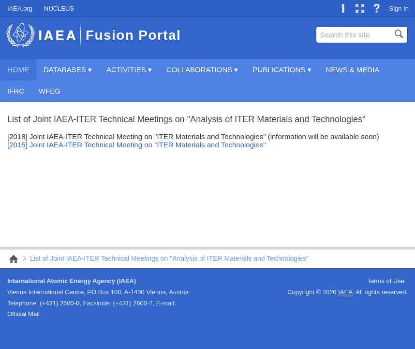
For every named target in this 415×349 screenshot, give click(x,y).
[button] (321, 53)
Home (10, 259)
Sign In (399, 8)
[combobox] (362, 34)
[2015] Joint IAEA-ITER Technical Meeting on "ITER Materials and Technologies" (136, 145)
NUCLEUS (59, 8)
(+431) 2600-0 (59, 303)
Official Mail (23, 313)
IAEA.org (19, 8)
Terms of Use (385, 281)
